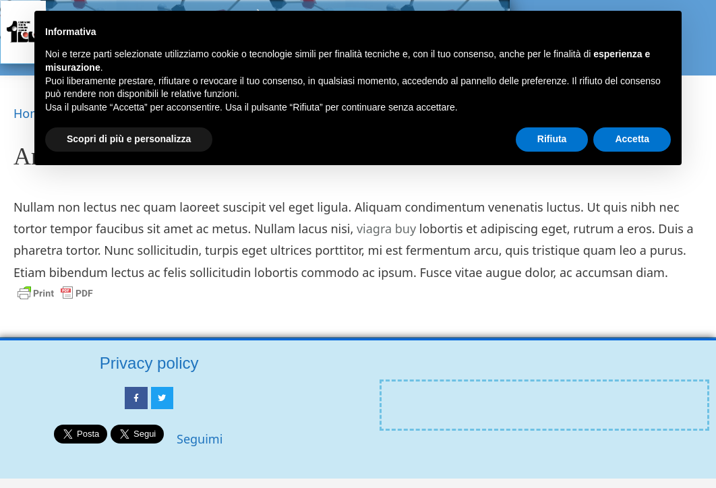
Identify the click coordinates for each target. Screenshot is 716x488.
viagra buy (386, 228)
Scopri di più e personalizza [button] (129, 138)
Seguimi (199, 439)
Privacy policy (149, 363)
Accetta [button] (632, 138)
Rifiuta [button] (552, 138)
